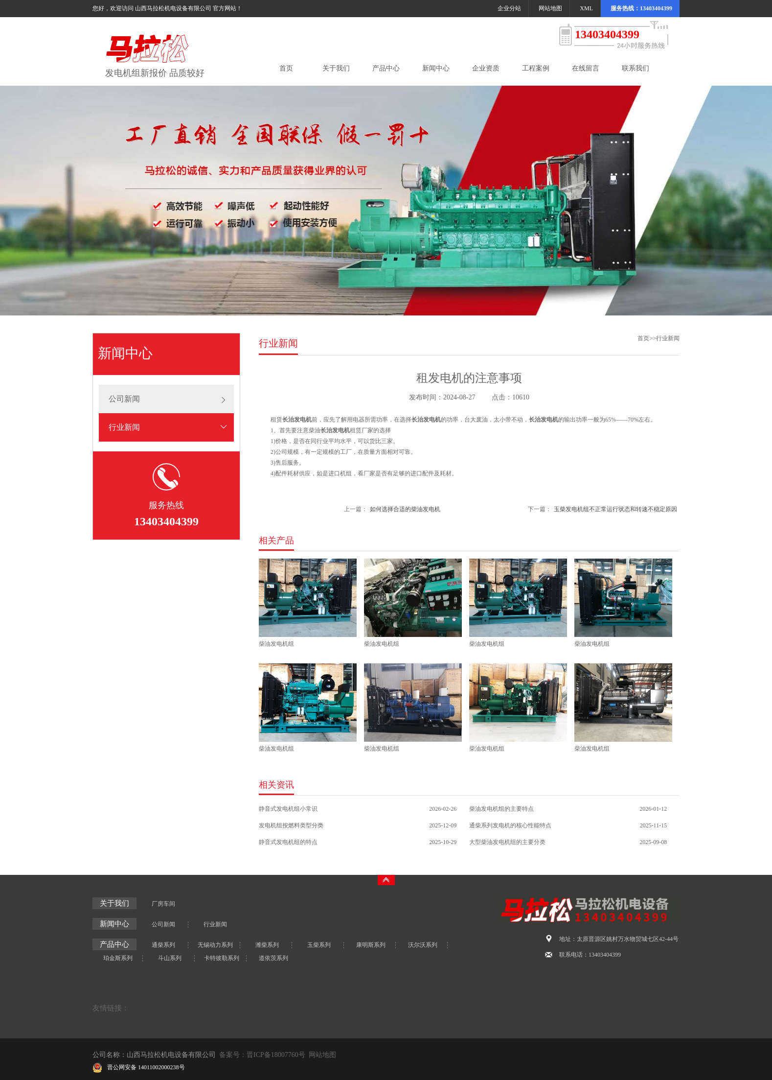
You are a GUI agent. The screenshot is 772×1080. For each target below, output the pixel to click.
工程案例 (535, 68)
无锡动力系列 (215, 944)
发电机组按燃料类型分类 (291, 825)
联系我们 (635, 68)
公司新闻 (124, 399)
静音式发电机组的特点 (288, 842)
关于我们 (336, 68)
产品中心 (386, 68)
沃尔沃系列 (422, 944)
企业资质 (486, 68)
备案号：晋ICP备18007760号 (262, 1054)
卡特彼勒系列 (221, 958)
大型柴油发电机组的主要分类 (507, 842)
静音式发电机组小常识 (288, 808)
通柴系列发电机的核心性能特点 (510, 825)
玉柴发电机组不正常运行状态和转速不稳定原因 (615, 509)
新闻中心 (436, 68)
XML (586, 8)
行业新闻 (124, 427)
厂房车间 (163, 903)
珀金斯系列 (118, 958)
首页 (286, 68)
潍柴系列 (267, 944)
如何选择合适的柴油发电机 (405, 509)
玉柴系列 (319, 944)
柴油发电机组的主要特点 (501, 808)
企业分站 (509, 8)
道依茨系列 (273, 958)
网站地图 (550, 8)
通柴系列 (163, 944)
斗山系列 (170, 958)
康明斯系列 (371, 944)
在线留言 (585, 68)
